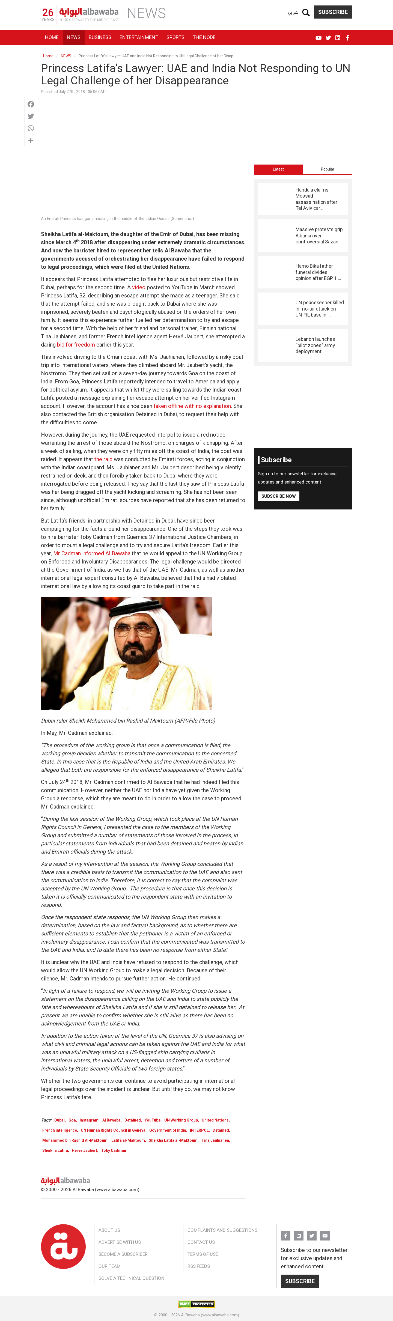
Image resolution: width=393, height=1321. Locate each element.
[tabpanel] (303, 272)
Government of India (167, 1130)
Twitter (328, 35)
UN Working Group (181, 1120)
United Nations (215, 1120)
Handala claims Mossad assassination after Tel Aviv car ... (316, 199)
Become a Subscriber (123, 1254)
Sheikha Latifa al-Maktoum (173, 1140)
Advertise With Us (120, 1242)
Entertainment (139, 37)
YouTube (318, 35)
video (138, 287)
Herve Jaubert (84, 1150)
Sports (175, 37)
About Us (109, 1230)
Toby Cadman (113, 1150)
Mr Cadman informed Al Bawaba (91, 553)
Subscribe (333, 12)
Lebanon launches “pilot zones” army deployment (315, 345)
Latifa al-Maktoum (128, 1140)
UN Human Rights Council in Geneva (113, 1130)
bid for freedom (76, 344)
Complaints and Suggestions (222, 1230)
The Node (204, 37)
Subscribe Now (278, 496)
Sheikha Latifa (55, 1150)
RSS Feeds (198, 1266)
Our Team (110, 1266)
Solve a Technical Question (131, 1278)
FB (347, 35)
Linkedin (338, 35)
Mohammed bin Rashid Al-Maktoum (75, 1140)
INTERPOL (199, 1130)
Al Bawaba (111, 1120)
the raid (103, 459)
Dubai (59, 1120)
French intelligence (59, 1130)
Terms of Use (202, 1254)
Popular (327, 169)
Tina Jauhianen (215, 1140)
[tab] (278, 169)
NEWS (66, 56)
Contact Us (201, 1242)
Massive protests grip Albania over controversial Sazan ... (319, 235)
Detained (132, 1120)
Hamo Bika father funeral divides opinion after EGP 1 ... (318, 272)
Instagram (89, 1120)
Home (52, 37)
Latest (278, 169)
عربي (293, 12)
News (74, 37)
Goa (72, 1120)
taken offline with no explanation (192, 406)
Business (100, 37)
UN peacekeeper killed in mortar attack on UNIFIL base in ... (320, 309)
